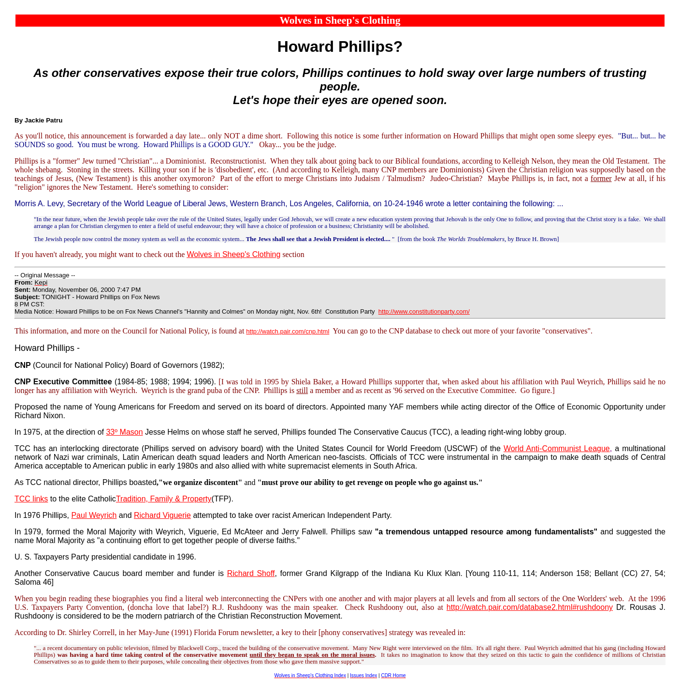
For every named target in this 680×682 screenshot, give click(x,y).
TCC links (31, 499)
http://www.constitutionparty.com (423, 311)
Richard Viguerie (162, 515)
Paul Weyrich (93, 515)
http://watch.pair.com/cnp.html (287, 331)
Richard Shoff (251, 573)
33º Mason (124, 432)
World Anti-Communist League (557, 448)
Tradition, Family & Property (164, 499)
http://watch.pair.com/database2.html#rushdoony (530, 607)
